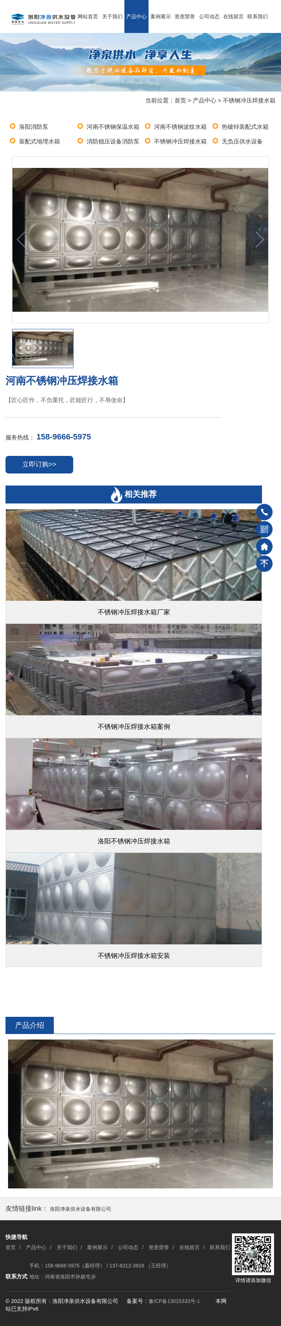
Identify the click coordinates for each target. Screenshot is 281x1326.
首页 (180, 100)
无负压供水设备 (242, 141)
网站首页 (88, 16)
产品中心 (136, 16)
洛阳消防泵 (33, 127)
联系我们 (257, 16)
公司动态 (209, 16)
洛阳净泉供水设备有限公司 (80, 1209)
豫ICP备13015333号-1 (174, 1301)
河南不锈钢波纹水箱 (180, 127)
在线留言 (233, 16)
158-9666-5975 (63, 436)
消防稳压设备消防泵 (113, 141)
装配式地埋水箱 (39, 141)
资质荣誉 (185, 16)
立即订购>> (39, 464)
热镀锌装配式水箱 (245, 127)
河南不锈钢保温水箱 (113, 127)
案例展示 (160, 16)
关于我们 (112, 16)
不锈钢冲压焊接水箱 (249, 100)
